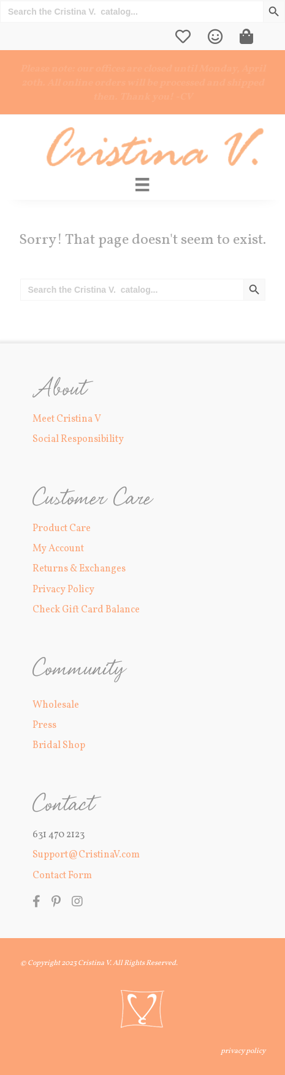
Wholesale (55, 705)
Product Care (61, 528)
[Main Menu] (142, 184)
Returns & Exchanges (79, 569)
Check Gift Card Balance (86, 610)
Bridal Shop (58, 745)
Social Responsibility (78, 439)
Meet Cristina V (66, 419)
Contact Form (62, 875)
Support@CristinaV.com (86, 855)
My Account (58, 549)
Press (44, 725)
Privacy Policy (63, 589)
